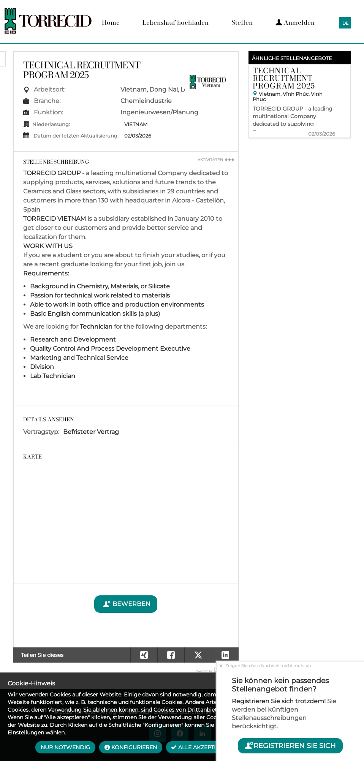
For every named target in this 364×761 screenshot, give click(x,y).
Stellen (242, 22)
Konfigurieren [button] (130, 747)
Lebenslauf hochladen (175, 22)
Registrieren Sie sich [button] (290, 746)
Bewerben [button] (125, 604)
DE (345, 23)
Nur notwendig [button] (65, 747)
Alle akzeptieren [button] (200, 747)
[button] (225, 655)
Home (111, 22)
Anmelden (295, 22)
